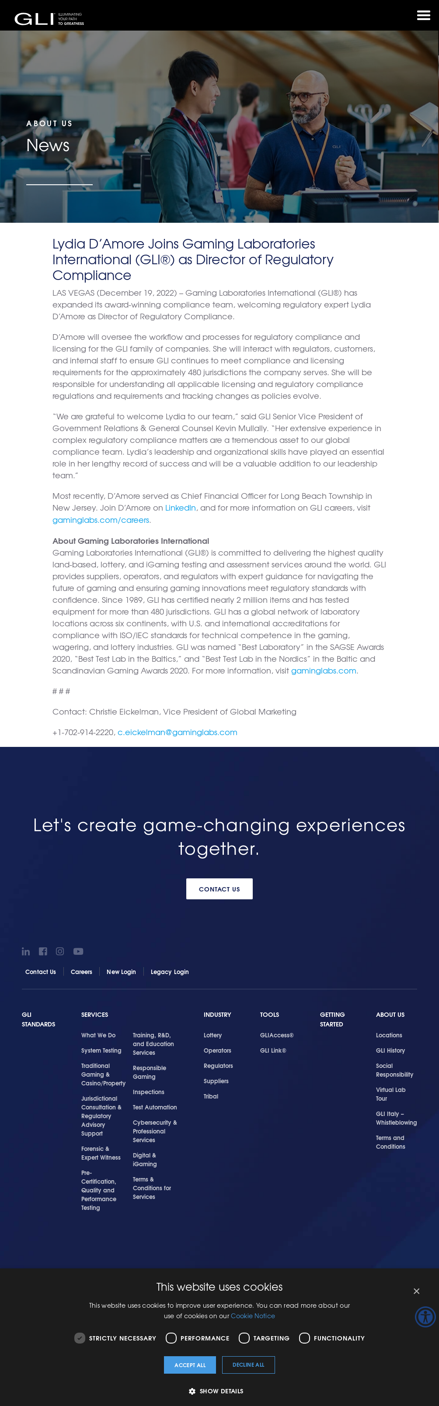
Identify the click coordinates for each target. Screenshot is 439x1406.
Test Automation (155, 1105)
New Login (121, 970)
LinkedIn (180, 507)
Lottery (213, 1033)
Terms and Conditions (390, 1140)
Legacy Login (170, 970)
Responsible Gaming (149, 1070)
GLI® (50, 19)
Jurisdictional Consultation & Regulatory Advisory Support (101, 1114)
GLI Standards (38, 1018)
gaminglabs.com (323, 669)
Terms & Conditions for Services (152, 1186)
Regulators (218, 1064)
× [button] (416, 1291)
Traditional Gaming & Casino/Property (103, 1073)
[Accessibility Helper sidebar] (425, 1316)
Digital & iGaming (145, 1158)
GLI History (390, 1048)
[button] (219, 1391)
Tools (269, 1013)
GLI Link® (273, 1048)
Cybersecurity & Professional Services (155, 1129)
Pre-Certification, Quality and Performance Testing (98, 1188)
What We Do (98, 1033)
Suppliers (216, 1079)
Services (94, 1013)
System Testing (101, 1048)
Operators (217, 1048)
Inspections (148, 1090)
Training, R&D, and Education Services (153, 1042)
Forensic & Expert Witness (101, 1151)
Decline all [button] (248, 1364)
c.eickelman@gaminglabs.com (177, 731)
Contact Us (219, 887)
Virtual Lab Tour (391, 1092)
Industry (217, 1013)
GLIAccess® (277, 1033)
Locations (389, 1033)
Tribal (211, 1094)
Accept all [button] (190, 1365)
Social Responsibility (395, 1068)
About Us (390, 1013)
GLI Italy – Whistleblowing (396, 1116)
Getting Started (332, 1018)
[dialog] (219, 1337)
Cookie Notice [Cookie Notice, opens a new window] (253, 1315)
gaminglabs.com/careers (100, 519)
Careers (82, 970)
